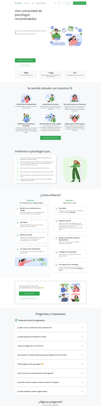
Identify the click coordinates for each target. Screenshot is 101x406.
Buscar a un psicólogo (80, 3)
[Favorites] (56, 3)
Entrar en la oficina (25, 65)
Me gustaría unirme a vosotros (25, 60)
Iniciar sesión (68, 3)
